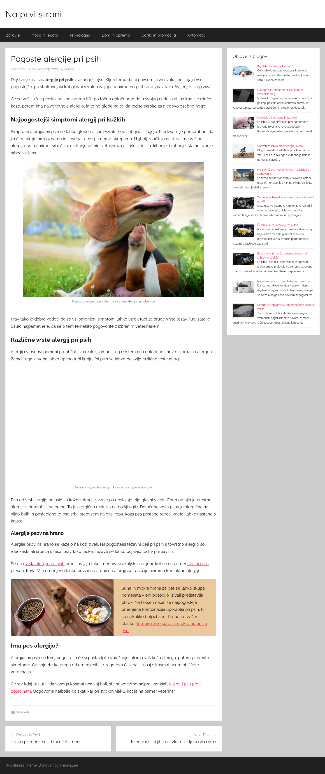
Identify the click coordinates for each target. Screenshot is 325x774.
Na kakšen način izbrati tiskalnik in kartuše (283, 281)
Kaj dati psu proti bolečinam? (275, 66)
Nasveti (23, 712)
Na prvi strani (33, 14)
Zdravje (13, 35)
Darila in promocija (159, 35)
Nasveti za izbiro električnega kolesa (280, 146)
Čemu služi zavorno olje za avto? (277, 225)
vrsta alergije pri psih (45, 563)
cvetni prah (198, 563)
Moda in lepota (44, 35)
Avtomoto (196, 35)
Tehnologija (80, 35)
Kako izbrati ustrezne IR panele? (277, 117)
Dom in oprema (116, 35)
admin (69, 69)
